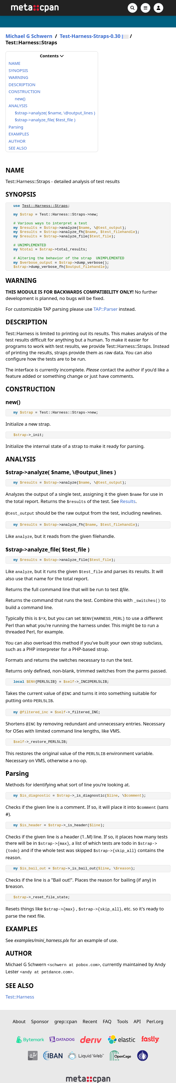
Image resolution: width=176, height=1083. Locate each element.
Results (128, 501)
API (137, 1021)
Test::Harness (20, 997)
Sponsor (40, 1021)
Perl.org (155, 1021)
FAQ (107, 1021)
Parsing (16, 127)
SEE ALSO (18, 148)
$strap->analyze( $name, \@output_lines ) (55, 113)
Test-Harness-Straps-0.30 (90, 36)
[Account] (158, 8)
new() (20, 98)
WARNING (18, 77)
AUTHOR (17, 141)
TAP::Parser (105, 309)
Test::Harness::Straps (45, 206)
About (19, 1021)
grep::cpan (65, 1021)
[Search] (132, 8)
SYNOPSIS (18, 70)
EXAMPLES (19, 134)
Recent (90, 1021)
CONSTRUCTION (24, 91)
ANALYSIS (18, 105)
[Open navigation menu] (145, 8)
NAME (14, 63)
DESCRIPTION (22, 84)
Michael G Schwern (29, 36)
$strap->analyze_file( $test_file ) (45, 119)
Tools (122, 1021)
